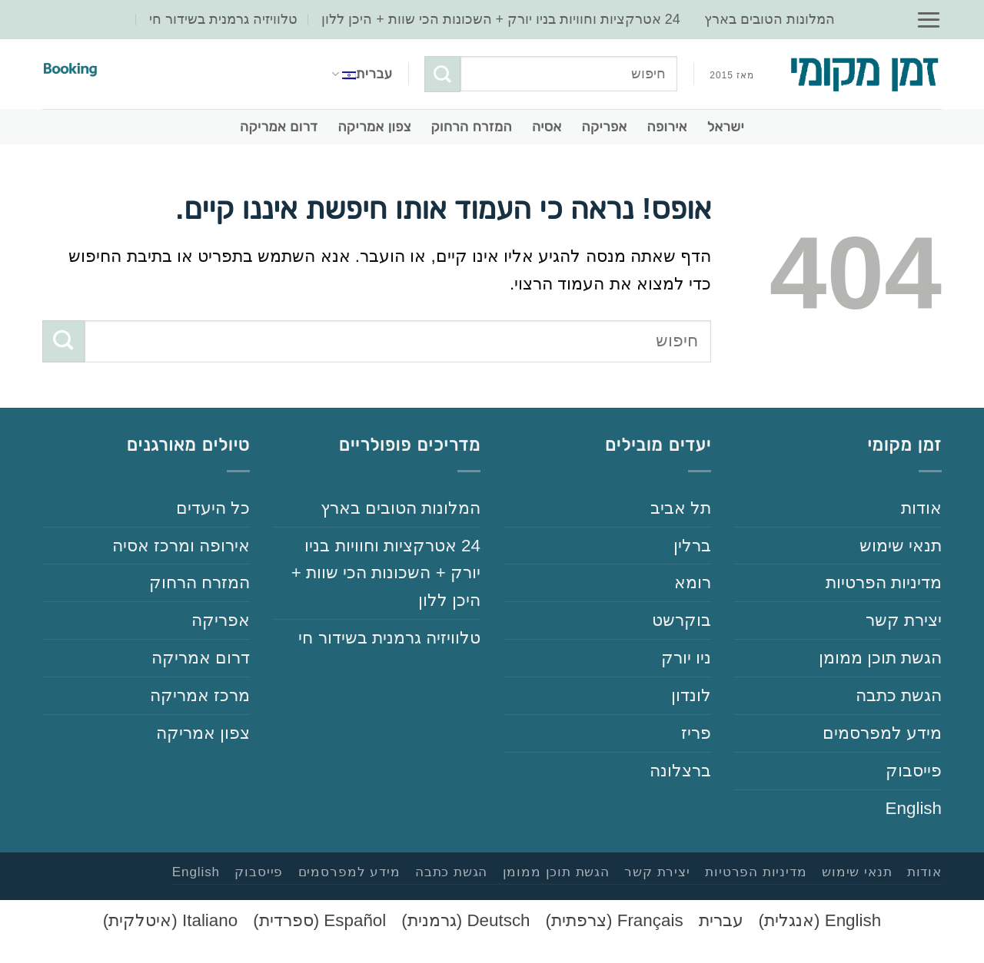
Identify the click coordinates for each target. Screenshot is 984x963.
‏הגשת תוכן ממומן (880, 657)
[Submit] (442, 73)
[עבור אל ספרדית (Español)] (319, 921)
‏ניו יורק (686, 657)
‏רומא (692, 582)
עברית (361, 73)
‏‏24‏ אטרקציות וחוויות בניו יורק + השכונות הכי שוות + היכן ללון (500, 19)
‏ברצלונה (680, 770)
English (914, 808)
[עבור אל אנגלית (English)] (820, 921)
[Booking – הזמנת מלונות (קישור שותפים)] (72, 71)
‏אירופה (667, 126)
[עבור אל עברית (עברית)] (721, 921)
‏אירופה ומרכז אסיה (181, 545)
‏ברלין (692, 545)
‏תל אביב (680, 508)
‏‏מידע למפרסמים (882, 733)
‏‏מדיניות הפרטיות (884, 582)
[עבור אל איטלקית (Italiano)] (170, 921)
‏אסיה (547, 126)
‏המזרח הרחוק (471, 126)
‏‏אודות (921, 508)
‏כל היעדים (213, 508)
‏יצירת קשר (904, 620)
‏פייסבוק (914, 770)
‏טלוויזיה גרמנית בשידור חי (223, 19)
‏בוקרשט (681, 620)
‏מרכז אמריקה (200, 695)
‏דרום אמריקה (278, 126)
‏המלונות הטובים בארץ (769, 19)
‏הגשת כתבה (899, 695)
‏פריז (696, 733)
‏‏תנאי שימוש (900, 545)
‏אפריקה (604, 126)
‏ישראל (725, 126)
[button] (929, 19)
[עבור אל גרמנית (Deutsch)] (465, 921)
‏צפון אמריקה (374, 126)
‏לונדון (691, 695)
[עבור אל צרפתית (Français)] (614, 921)
